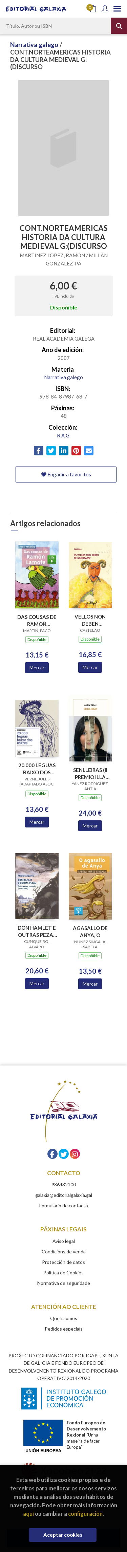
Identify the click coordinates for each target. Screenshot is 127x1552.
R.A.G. (63, 435)
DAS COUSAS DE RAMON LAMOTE (37, 620)
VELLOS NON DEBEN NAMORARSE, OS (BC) (90, 620)
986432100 (63, 1184)
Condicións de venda (64, 1251)
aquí (28, 1513)
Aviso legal (63, 1241)
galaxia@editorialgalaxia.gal (63, 1195)
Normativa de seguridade (63, 1283)
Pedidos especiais (64, 1329)
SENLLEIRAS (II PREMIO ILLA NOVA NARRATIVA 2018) (90, 773)
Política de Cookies (63, 1272)
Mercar (36, 667)
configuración (85, 1513)
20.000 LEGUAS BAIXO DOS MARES (37, 768)
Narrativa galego (35, 44)
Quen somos (63, 1318)
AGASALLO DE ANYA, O (90, 931)
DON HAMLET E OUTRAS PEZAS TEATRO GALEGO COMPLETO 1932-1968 (37, 931)
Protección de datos (63, 1262)
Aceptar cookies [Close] (62, 1535)
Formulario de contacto (63, 1205)
